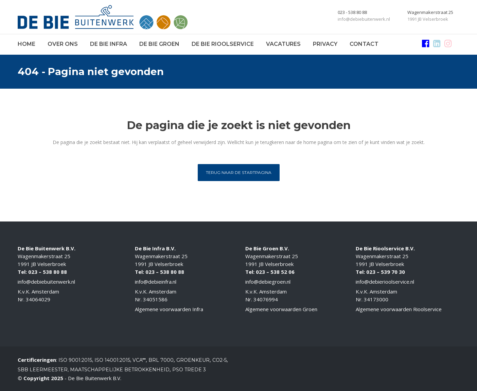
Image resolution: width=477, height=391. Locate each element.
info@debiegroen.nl (267, 281)
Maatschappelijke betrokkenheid (120, 370)
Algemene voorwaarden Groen (281, 309)
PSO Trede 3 (189, 370)
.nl (411, 281)
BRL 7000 (161, 360)
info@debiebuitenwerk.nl (46, 281)
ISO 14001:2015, (113, 360)
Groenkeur (193, 360)
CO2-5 (219, 360)
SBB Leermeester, (43, 370)
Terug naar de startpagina (238, 172)
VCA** (139, 360)
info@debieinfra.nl (155, 281)
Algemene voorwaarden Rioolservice (399, 309)
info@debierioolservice (382, 281)
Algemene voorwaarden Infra (169, 309)
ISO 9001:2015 (75, 360)
